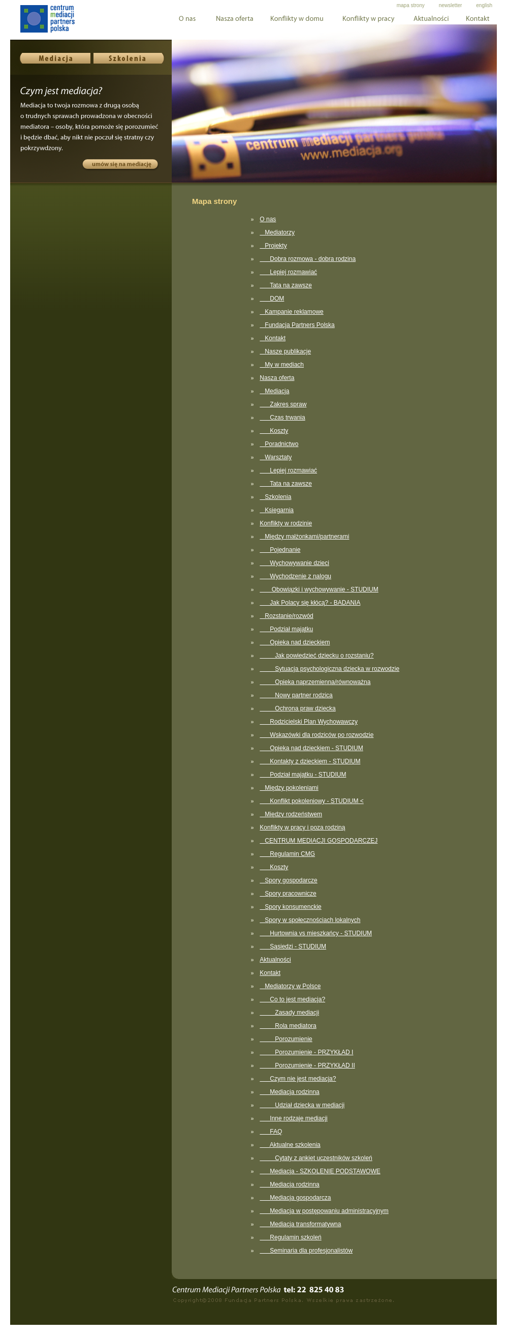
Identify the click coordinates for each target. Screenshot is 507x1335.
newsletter (450, 5)
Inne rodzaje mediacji (293, 1118)
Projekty (273, 245)
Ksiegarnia (277, 510)
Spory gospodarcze (288, 880)
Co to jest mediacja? (292, 999)
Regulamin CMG (287, 853)
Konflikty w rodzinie (286, 523)
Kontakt (273, 338)
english (484, 5)
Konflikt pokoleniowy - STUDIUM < (311, 801)
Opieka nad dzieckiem (295, 642)
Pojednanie (280, 549)
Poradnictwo (279, 444)
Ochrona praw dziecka (297, 708)
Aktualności (275, 959)
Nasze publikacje (285, 351)
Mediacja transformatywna (300, 1224)
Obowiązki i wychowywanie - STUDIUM (319, 589)
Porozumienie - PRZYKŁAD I (306, 1052)
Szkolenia (275, 496)
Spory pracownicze (288, 893)
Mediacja (274, 391)
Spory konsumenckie (290, 906)
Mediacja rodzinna (289, 1091)
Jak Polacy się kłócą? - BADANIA (310, 602)
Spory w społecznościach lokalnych (310, 920)
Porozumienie (286, 1039)
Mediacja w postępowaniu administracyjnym (324, 1210)
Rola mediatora (288, 1025)
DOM (272, 298)
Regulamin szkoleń (290, 1237)
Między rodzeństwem (291, 814)
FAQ (271, 1131)
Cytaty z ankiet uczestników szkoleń (316, 1158)
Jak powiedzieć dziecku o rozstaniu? (316, 655)
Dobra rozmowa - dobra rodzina (308, 258)
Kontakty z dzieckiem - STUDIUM (310, 761)
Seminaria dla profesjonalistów (306, 1250)
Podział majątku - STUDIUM (303, 774)
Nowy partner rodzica (296, 695)
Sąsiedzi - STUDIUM (293, 946)
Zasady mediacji (289, 1012)
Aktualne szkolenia (290, 1144)
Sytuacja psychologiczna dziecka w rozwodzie (329, 668)
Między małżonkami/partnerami (304, 536)
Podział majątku (286, 629)
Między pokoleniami (289, 787)
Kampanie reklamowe (291, 311)
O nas (268, 219)
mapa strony (411, 5)
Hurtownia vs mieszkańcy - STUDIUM (316, 933)
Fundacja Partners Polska (297, 325)
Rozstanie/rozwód (286, 615)
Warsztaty (276, 457)
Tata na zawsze (286, 285)
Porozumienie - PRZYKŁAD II (307, 1065)
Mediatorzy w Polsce (290, 986)
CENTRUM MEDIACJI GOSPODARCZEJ (318, 840)
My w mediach (282, 364)
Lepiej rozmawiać (288, 272)
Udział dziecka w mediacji (302, 1105)
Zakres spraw (283, 404)
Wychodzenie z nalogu (295, 576)
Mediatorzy (277, 232)
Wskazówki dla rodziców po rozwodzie (316, 734)
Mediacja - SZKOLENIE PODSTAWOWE (320, 1171)
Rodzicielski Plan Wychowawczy (309, 721)
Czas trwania (282, 417)
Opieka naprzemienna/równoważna (315, 682)
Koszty (274, 430)
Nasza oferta (277, 377)
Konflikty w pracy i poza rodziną (302, 827)
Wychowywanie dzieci (294, 563)
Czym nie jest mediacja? (298, 1078)
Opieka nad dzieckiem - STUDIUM (311, 748)
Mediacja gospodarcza (295, 1197)
